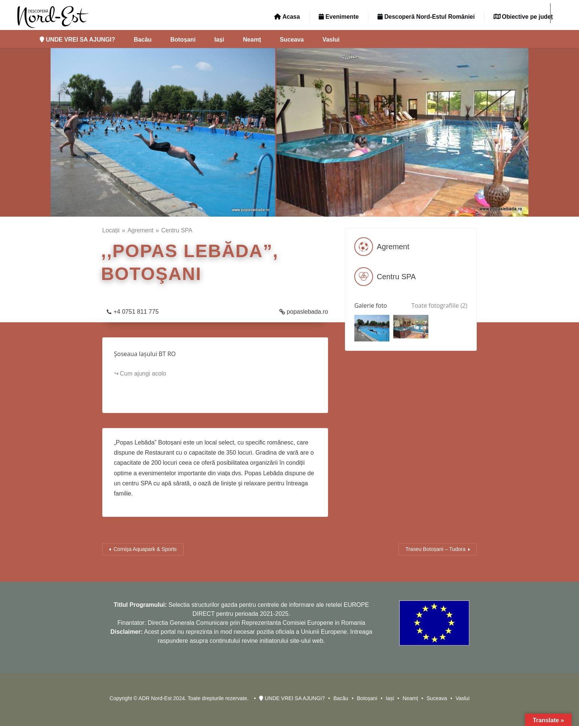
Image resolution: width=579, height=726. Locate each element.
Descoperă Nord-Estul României (426, 16)
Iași (219, 39)
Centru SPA (176, 230)
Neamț (252, 39)
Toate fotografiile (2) (439, 305)
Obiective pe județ (523, 16)
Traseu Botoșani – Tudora (435, 549)
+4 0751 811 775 (136, 311)
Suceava (292, 39)
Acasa (287, 16)
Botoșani (183, 39)
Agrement (140, 230)
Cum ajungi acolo (143, 373)
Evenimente (339, 16)
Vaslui (331, 39)
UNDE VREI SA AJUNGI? (77, 39)
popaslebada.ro (307, 311)
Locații (110, 230)
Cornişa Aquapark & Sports (145, 549)
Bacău (142, 39)
